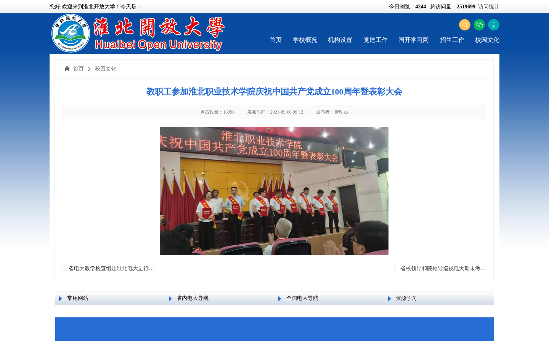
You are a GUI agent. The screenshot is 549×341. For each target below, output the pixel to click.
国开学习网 (413, 40)
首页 (276, 40)
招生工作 (452, 40)
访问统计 (488, 7)
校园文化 (487, 40)
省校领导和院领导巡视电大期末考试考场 (448, 268)
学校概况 (305, 40)
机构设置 (340, 40)
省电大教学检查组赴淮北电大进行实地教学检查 (125, 268)
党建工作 (375, 40)
